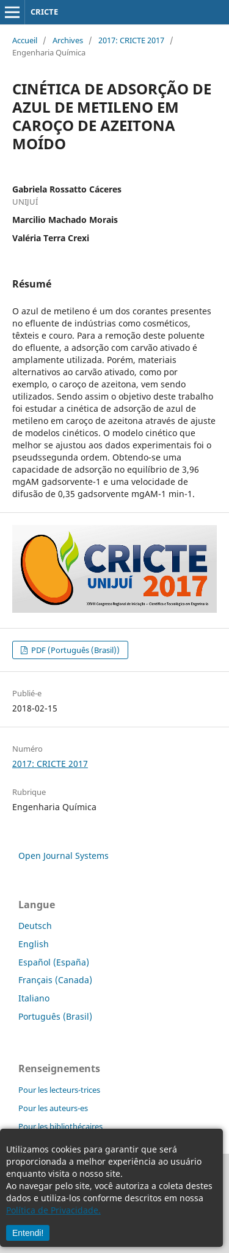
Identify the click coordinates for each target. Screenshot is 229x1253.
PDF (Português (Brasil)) (74, 649)
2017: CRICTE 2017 (131, 40)
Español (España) (53, 962)
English (33, 944)
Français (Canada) (55, 980)
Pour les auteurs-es (53, 1108)
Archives (68, 40)
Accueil (24, 40)
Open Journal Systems (63, 855)
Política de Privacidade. (53, 1210)
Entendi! (27, 1233)
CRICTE (44, 11)
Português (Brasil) (55, 1016)
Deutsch (35, 925)
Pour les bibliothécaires (60, 1126)
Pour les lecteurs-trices (59, 1089)
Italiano (33, 998)
